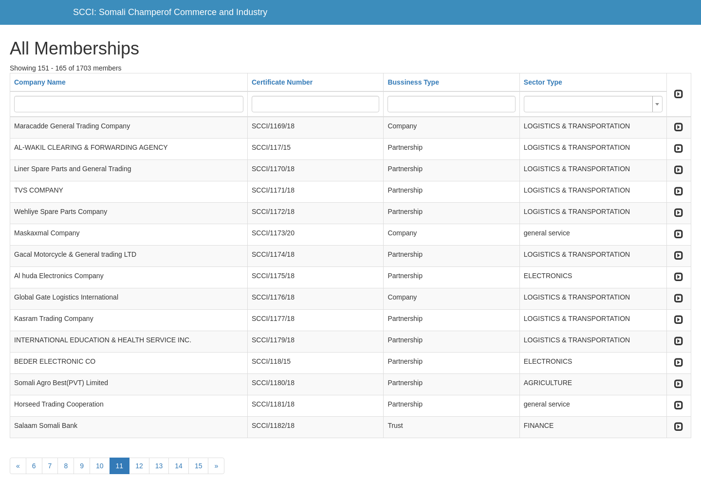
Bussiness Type (413, 82)
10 (100, 466)
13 (159, 466)
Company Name (40, 82)
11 (120, 466)
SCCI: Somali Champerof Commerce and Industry (170, 12)
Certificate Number (282, 82)
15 (199, 466)
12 (139, 466)
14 (179, 466)
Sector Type (543, 82)
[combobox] (593, 104)
